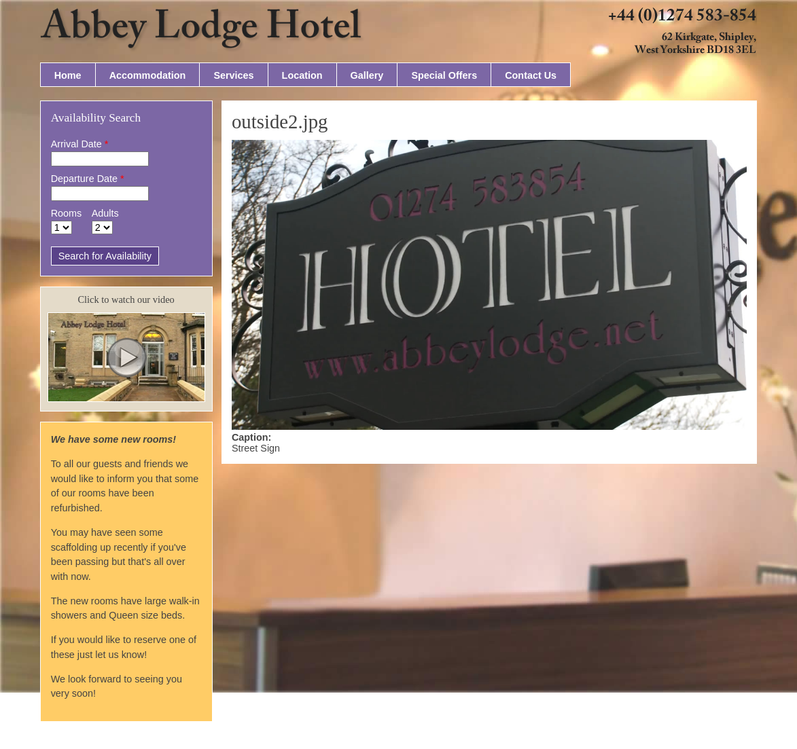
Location (302, 75)
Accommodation (147, 75)
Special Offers (444, 75)
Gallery (367, 75)
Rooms (66, 213)
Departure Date (87, 178)
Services (233, 75)
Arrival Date (80, 144)
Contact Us (530, 75)
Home (68, 75)
